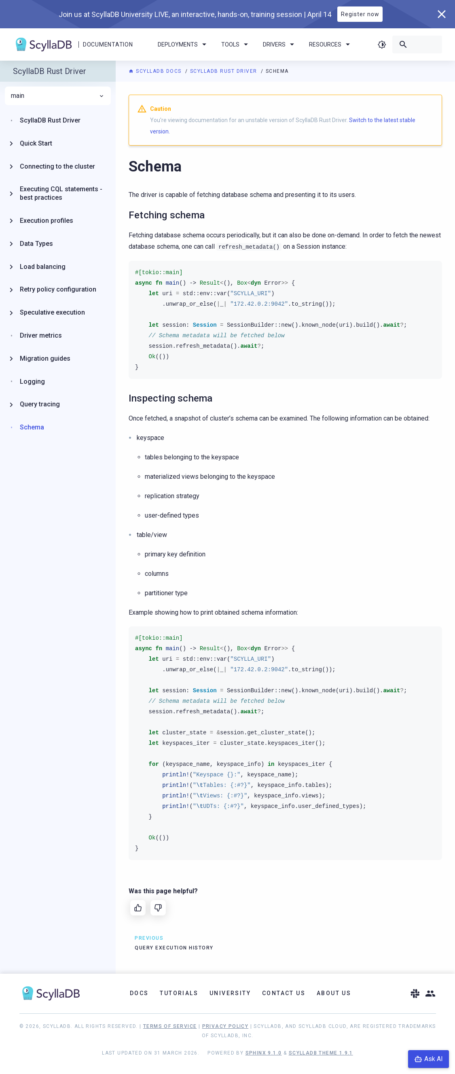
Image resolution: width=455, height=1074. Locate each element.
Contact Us (283, 993)
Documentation (108, 44)
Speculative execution (52, 312)
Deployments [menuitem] (183, 44)
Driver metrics (41, 335)
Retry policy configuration (58, 289)
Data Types (36, 243)
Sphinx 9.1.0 (263, 1053)
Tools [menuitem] (236, 44)
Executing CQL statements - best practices (61, 193)
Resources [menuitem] (331, 44)
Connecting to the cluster (57, 166)
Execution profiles (46, 220)
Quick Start (36, 143)
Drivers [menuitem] (280, 44)
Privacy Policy (225, 1026)
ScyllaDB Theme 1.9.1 (321, 1053)
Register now (360, 14)
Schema (32, 427)
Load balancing (43, 267)
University (230, 993)
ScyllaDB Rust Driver (224, 71)
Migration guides (45, 358)
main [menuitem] (58, 96)
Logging (32, 381)
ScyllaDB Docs (156, 71)
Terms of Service (170, 1026)
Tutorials (179, 993)
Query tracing (40, 404)
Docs (139, 993)
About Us (334, 993)
